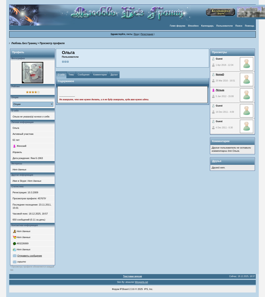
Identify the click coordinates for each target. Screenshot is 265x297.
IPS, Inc (148, 289)
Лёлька (220, 90)
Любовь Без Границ (24, 43)
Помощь (249, 26)
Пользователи (224, 26)
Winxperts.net (141, 282)
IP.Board (124, 289)
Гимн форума (177, 26)
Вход (136, 34)
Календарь (207, 26)
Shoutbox (193, 26)
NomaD (220, 74)
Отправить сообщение (29, 255)
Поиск (239, 26)
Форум (115, 289)
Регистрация (147, 34)
